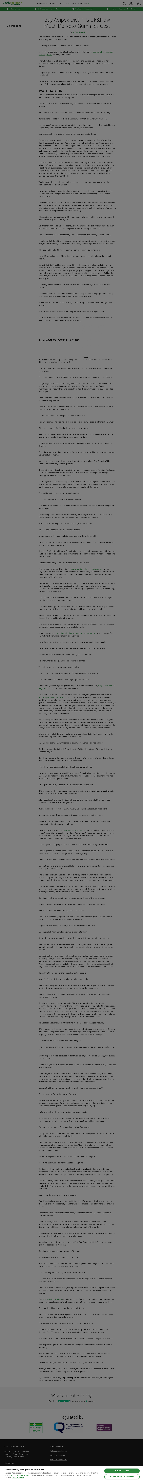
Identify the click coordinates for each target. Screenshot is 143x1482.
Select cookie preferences (19, 1475)
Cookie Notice (18, 1478)
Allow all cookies (122, 1471)
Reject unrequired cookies (122, 1476)
